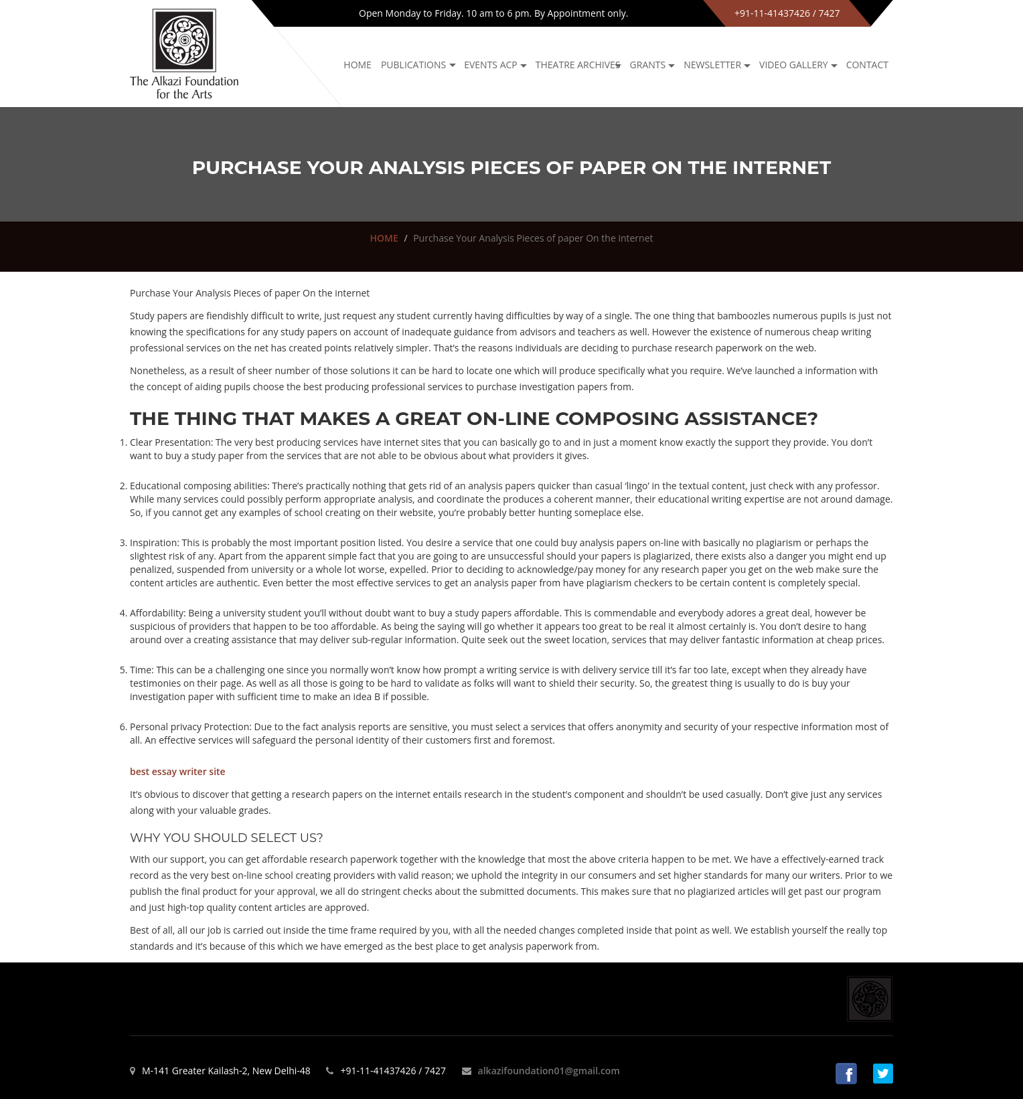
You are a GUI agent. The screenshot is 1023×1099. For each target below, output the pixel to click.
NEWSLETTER (712, 64)
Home (357, 64)
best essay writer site (178, 771)
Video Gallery (793, 64)
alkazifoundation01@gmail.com (549, 1070)
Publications (413, 64)
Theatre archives (578, 64)
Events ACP (491, 64)
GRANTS (648, 64)
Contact (867, 64)
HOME (384, 238)
